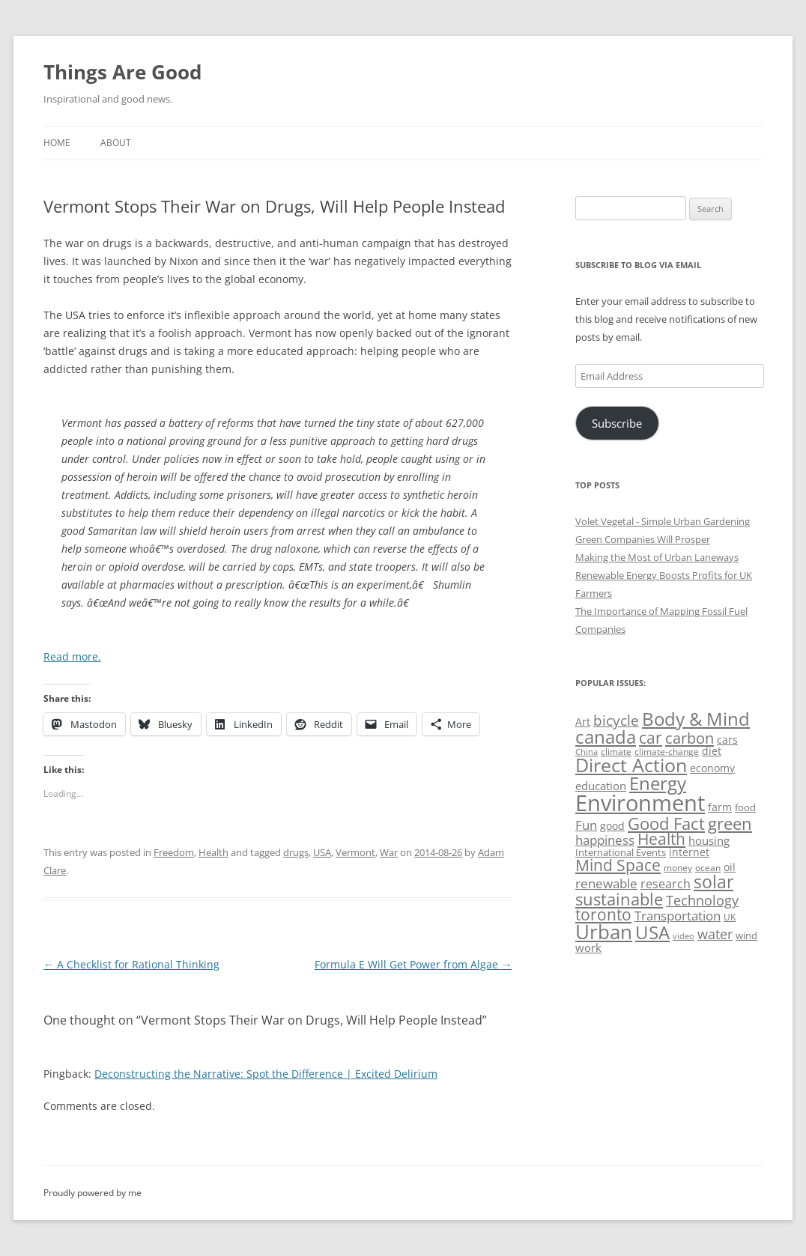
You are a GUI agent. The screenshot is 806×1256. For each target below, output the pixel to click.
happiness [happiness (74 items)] (604, 840)
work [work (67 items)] (588, 947)
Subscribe (617, 423)
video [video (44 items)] (683, 935)
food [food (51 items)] (745, 807)
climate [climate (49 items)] (616, 751)
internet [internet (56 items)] (689, 852)
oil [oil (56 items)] (730, 867)
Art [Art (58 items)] (582, 722)
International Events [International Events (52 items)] (620, 852)
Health (213, 852)
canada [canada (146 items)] (605, 736)
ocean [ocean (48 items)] (708, 867)
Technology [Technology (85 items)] (702, 900)
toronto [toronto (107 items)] (603, 914)
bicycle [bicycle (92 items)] (616, 720)
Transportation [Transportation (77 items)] (677, 915)
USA (322, 852)
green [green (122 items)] (730, 823)
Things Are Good (122, 71)
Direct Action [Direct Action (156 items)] (631, 765)
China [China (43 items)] (586, 752)
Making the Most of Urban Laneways (657, 557)
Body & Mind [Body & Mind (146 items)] (696, 718)
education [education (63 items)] (600, 785)
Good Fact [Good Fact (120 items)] (666, 823)
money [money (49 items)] (678, 867)
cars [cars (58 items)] (727, 739)
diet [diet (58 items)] (711, 751)
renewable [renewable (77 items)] (606, 883)
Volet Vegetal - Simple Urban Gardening (662, 521)
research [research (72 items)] (665, 884)
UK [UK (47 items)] (730, 917)
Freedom (174, 852)
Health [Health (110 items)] (661, 838)
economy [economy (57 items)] (712, 768)
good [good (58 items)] (612, 826)
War (389, 852)
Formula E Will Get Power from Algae (413, 964)
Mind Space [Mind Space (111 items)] (618, 865)
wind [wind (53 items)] (746, 935)
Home (56, 142)
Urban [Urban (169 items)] (603, 931)
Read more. (72, 656)
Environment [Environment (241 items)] (640, 803)
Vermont (355, 852)
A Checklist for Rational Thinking (131, 964)
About (115, 142)
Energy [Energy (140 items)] (657, 783)
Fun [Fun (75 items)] (586, 825)
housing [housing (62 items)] (709, 840)
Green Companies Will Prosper (642, 539)
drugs (296, 852)
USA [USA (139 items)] (652, 932)
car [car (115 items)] (650, 737)
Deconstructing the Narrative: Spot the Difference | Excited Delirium (265, 1074)
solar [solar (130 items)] (713, 882)
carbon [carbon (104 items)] (689, 737)
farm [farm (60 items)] (720, 807)
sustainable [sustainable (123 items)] (619, 899)
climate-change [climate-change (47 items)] (666, 751)
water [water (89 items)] (715, 933)
